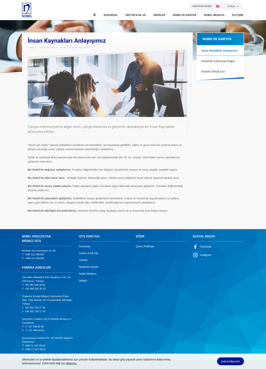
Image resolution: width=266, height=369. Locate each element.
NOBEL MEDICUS (214, 15)
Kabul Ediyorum (230, 361)
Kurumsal (84, 246)
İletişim (83, 280)
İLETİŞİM (237, 15)
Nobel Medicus (88, 273)
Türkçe (231, 6)
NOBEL (27, 10)
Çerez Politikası (145, 246)
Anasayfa (32, 47)
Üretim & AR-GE (88, 253)
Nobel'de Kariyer (48, 47)
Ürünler (83, 260)
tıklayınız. (71, 363)
